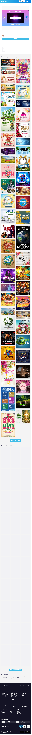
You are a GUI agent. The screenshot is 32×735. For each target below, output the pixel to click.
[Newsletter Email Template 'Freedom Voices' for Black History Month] (5, 523)
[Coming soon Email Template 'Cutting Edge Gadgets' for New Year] (15, 523)
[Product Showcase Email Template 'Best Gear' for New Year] (15, 457)
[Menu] (30, 1)
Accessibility (19, 713)
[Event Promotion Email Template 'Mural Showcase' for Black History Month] (15, 501)
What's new (3, 692)
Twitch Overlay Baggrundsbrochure (6, 678)
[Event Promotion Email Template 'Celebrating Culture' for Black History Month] (15, 567)
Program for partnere (4, 694)
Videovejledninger (4, 701)
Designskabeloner (14, 691)
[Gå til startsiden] (4, 1)
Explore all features (14, 696)
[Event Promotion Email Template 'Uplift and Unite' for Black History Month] (15, 589)
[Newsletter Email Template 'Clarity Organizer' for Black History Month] (25, 457)
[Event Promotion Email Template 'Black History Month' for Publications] (5, 545)
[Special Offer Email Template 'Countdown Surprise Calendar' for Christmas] (15, 633)
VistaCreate (3, 712)
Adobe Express (3, 713)
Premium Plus (24, 693)
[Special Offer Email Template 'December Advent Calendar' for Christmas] (5, 655)
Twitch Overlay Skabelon (22, 678)
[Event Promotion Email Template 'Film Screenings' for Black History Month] (25, 545)
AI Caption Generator (24, 706)
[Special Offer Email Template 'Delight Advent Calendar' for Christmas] (15, 655)
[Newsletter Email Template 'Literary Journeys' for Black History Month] (5, 567)
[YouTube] (28, 685)
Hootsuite (11, 713)
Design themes (13, 694)
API (17, 715)
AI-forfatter (13, 705)
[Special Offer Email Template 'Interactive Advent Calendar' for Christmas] (15, 545)
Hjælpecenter (19, 712)
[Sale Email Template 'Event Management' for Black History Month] (25, 655)
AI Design (13, 701)
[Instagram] (23, 685)
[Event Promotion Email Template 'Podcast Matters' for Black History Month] (5, 589)
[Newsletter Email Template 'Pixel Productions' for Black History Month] (5, 501)
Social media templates (14, 693)
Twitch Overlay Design (15, 678)
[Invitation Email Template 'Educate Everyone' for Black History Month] (5, 633)
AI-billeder (13, 706)
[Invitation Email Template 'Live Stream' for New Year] (5, 457)
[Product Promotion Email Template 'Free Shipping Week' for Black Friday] (25, 523)
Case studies (3, 693)
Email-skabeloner (13, 692)
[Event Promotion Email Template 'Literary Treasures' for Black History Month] (25, 567)
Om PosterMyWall (4, 691)
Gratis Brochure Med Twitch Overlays (15, 677)
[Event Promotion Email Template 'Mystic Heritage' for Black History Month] (15, 479)
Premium (23, 692)
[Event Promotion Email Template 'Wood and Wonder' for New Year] (5, 611)
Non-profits (23, 696)
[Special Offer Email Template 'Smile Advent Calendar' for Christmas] (25, 633)
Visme (11, 711)
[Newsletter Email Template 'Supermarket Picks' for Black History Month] (15, 611)
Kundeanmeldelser (4, 696)
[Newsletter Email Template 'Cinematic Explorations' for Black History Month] (25, 479)
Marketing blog (3, 705)
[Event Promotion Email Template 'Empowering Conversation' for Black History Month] (25, 589)
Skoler (23, 695)
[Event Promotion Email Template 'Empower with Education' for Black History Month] (5, 479)
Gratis (23, 691)
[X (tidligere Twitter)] (26, 685)
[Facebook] (20, 685)
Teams (23, 694)
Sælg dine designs (4, 695)
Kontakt (18, 711)
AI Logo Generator (24, 705)
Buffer (11, 712)
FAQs (18, 714)
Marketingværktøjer (14, 695)
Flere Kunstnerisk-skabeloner (15, 440)
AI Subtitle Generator (24, 701)
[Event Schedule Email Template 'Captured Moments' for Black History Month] (25, 611)
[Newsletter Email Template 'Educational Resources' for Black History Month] (25, 501)
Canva (2, 711)
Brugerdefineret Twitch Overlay (6, 677)
